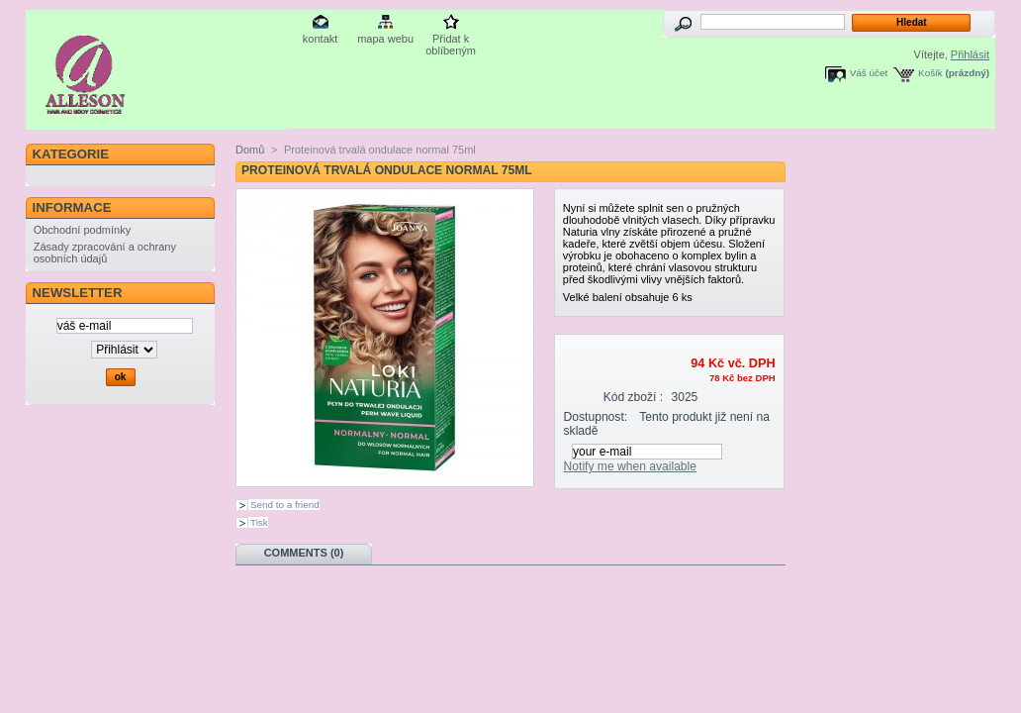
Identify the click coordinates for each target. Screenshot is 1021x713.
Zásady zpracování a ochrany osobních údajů (105, 252)
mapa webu (385, 39)
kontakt (320, 39)
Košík (930, 72)
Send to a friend (285, 504)
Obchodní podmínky (82, 230)
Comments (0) (304, 553)
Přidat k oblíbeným (450, 40)
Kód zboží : (633, 397)
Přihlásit (970, 54)
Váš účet (868, 72)
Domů (249, 149)
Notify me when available (630, 466)
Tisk (259, 522)
